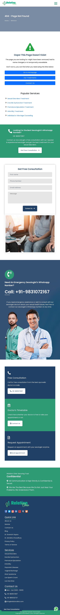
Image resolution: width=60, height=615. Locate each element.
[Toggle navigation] (55, 3)
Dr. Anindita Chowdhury (13, 538)
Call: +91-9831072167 (27, 292)
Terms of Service (11, 545)
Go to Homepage (30, 72)
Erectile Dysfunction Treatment (19, 103)
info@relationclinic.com (15, 601)
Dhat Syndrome (10, 574)
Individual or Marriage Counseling (20, 115)
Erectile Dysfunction (12, 557)
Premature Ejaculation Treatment (20, 107)
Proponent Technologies (33, 612)
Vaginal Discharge (11, 571)
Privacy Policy (9, 541)
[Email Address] (30, 187)
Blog (6, 531)
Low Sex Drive (9, 581)
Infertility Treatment (15, 111)
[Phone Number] (30, 181)
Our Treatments (30, 78)
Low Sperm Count (11, 577)
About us (8, 521)
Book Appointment (17, 453)
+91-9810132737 (12, 598)
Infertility (8, 564)
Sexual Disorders (11, 554)
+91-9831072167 (18, 136)
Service (7, 524)
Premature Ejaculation (13, 560)
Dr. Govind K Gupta (11, 534)
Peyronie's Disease (11, 567)
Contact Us (30, 83)
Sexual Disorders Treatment (18, 98)
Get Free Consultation (29, 150)
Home (7, 21)
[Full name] (30, 174)
